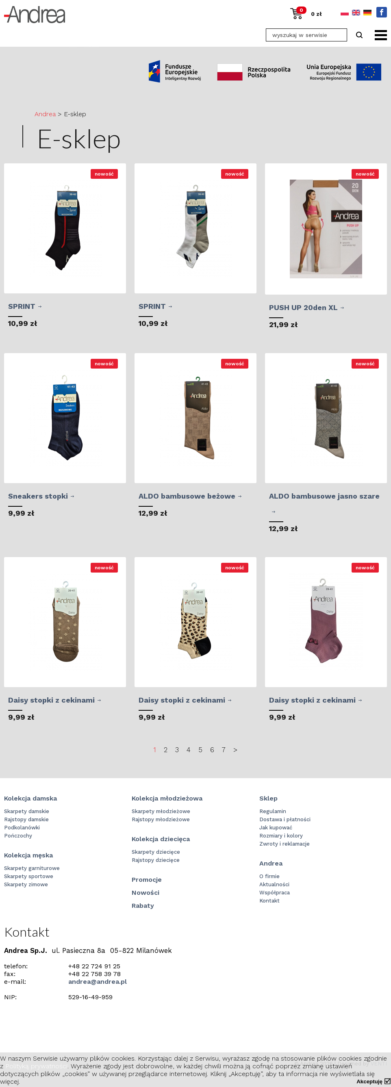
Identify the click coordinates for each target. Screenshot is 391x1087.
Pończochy (18, 836)
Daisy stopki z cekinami (51, 700)
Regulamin (272, 811)
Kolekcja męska (28, 855)
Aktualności (274, 884)
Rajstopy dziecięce (156, 860)
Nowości (145, 892)
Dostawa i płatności (285, 819)
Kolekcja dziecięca (161, 839)
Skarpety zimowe (26, 884)
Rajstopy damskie (26, 819)
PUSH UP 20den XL (303, 307)
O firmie (269, 876)
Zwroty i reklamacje (284, 844)
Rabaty (143, 905)
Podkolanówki (22, 827)
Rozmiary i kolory (281, 836)
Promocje (147, 879)
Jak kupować (275, 827)
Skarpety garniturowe (32, 868)
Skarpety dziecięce (156, 852)
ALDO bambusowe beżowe (187, 496)
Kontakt (269, 901)
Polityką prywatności (36, 1066)
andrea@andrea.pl (97, 981)
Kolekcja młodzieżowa (167, 798)
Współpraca (274, 893)
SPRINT (21, 306)
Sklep (268, 798)
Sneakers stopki (38, 496)
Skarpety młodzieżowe (161, 811)
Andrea (45, 114)
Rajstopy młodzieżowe (161, 819)
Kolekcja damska (30, 798)
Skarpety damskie (26, 811)
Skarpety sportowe (28, 876)
